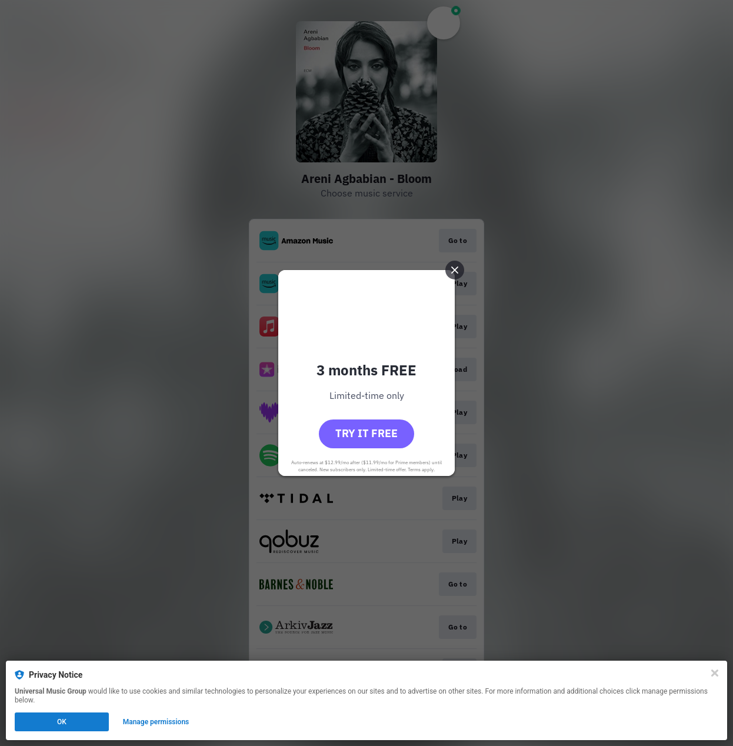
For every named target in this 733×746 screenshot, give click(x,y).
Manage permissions (156, 722)
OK (61, 722)
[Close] (714, 673)
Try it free (366, 433)
